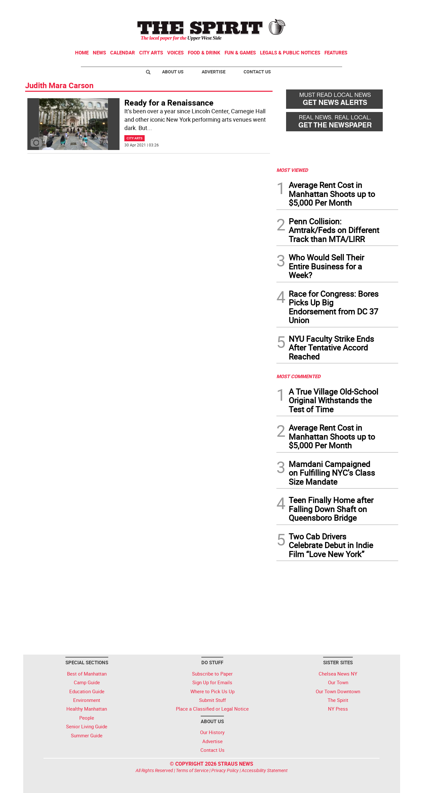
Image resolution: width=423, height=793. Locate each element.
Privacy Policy (225, 770)
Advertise (214, 72)
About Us (173, 72)
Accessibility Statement (265, 770)
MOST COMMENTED (298, 376)
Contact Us (257, 72)
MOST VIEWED (292, 170)
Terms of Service (192, 770)
